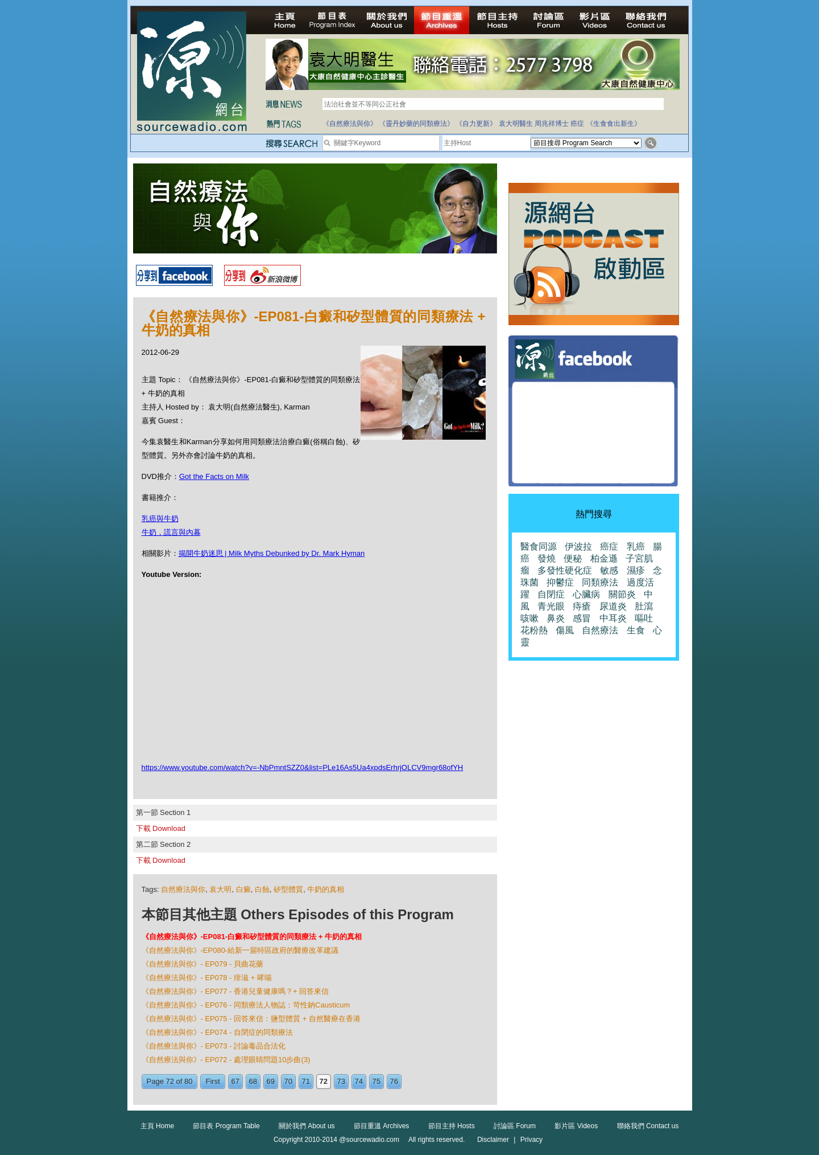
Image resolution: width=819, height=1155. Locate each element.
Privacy (531, 1140)
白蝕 (262, 889)
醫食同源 (538, 546)
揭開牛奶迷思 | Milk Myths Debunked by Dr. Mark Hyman (272, 553)
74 (359, 1081)
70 (288, 1081)
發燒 (546, 558)
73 (341, 1081)
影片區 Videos (576, 1126)
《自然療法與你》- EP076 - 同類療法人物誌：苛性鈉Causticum (246, 1005)
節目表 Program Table (226, 1126)
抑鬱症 (560, 582)
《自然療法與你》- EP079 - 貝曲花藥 (203, 964)
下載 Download (160, 828)
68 (253, 1081)
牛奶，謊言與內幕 (171, 532)
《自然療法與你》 (349, 124)
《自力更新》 (476, 124)
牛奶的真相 (325, 889)
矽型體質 (288, 889)
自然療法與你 (183, 889)
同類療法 (600, 582)
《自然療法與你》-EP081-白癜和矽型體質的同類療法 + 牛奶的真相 (252, 936)
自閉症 (551, 594)
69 (271, 1081)
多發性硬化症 (564, 570)
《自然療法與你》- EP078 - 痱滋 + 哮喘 (207, 977)
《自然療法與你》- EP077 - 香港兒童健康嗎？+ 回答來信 (235, 991)
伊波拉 (578, 546)
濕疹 (636, 570)
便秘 (573, 558)
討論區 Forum (515, 1126)
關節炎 (622, 594)
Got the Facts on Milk (214, 476)
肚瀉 (644, 606)
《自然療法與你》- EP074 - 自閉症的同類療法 (217, 1032)
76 (394, 1081)
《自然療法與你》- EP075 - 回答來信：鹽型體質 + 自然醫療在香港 (251, 1018)
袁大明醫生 (516, 124)
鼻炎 (556, 618)
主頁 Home (157, 1126)
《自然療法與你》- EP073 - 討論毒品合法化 (214, 1046)
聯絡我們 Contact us (648, 1126)
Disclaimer (493, 1140)
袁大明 (220, 889)
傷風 (565, 630)
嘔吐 (644, 618)
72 (324, 1081)
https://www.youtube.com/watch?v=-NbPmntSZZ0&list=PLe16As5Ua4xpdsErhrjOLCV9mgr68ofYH (303, 767)
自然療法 (600, 630)
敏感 (609, 570)
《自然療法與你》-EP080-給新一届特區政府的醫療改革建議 (240, 950)
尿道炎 (613, 606)
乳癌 (636, 546)
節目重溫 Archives (381, 1126)
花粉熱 (534, 630)
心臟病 (586, 594)
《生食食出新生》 (613, 124)
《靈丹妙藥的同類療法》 (416, 124)
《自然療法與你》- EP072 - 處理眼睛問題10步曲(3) (226, 1059)
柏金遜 (604, 558)
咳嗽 (529, 618)
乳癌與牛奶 (160, 518)
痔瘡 (582, 606)
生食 (636, 630)
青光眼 (551, 606)
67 (235, 1081)
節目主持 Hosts (451, 1126)
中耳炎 (613, 618)
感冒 (582, 618)
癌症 (577, 124)
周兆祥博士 (552, 124)
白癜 (243, 889)
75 (376, 1081)
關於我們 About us (307, 1126)
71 (306, 1081)
